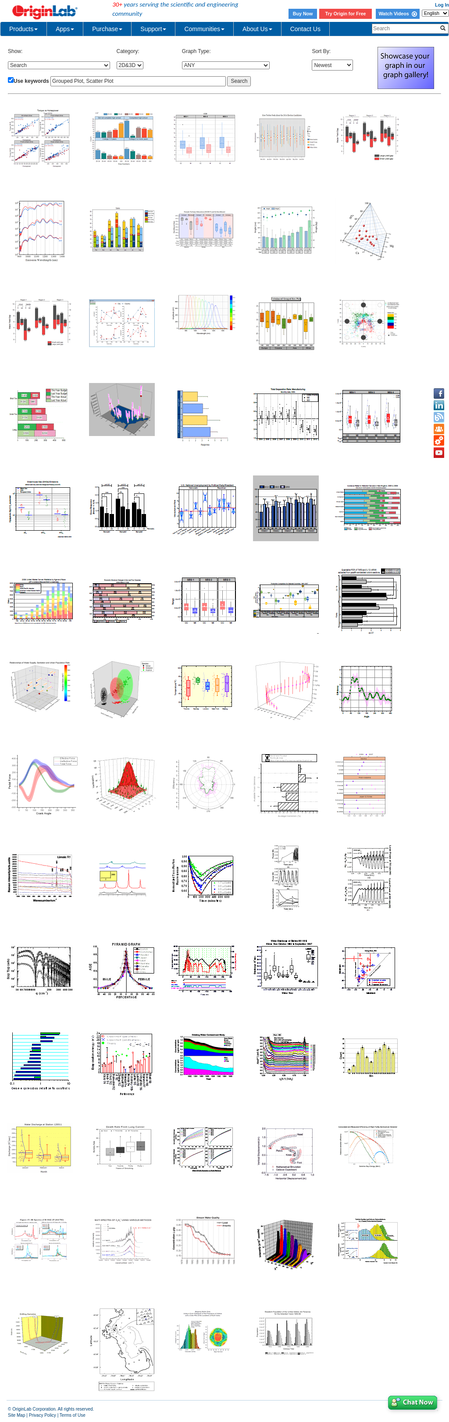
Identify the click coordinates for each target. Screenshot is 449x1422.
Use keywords (31, 81)
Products (23, 28)
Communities (204, 28)
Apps (65, 28)
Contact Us (305, 28)
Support (153, 28)
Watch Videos (397, 13)
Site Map (16, 1415)
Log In (442, 4)
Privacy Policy (42, 1415)
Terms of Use (73, 1415)
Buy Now (303, 13)
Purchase (107, 28)
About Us (257, 28)
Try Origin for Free (345, 13)
